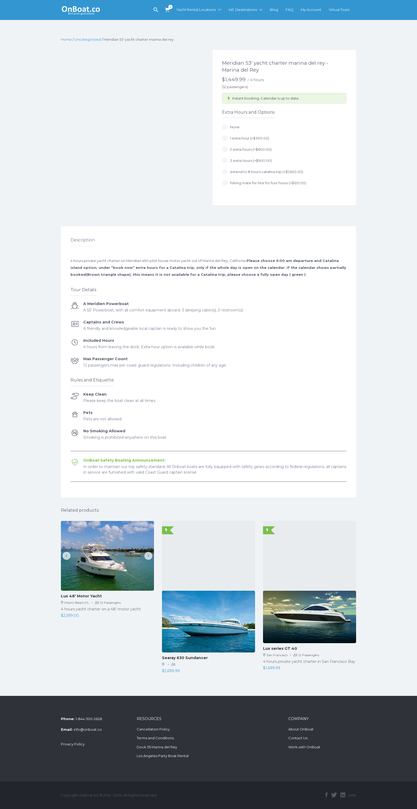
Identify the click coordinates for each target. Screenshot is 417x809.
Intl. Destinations (243, 9)
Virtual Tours (339, 9)
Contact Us (297, 738)
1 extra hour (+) (245, 138)
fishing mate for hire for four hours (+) (264, 183)
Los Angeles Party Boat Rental (163, 756)
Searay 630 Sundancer (185, 657)
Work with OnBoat (304, 747)
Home (66, 39)
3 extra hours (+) (247, 160)
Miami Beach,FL (75, 603)
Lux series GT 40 (280, 648)
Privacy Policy (73, 744)
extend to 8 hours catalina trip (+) (262, 171)
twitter (334, 795)
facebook (326, 795)
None (231, 127)
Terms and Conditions (155, 738)
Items (169, 7)
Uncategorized (87, 39)
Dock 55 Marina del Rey (157, 747)
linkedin (342, 795)
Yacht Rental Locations (196, 9)
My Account (311, 9)
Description (82, 240)
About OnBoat (301, 729)
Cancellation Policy (153, 729)
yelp (352, 795)
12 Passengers (108, 603)
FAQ (289, 9)
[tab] (82, 240)
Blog (274, 9)
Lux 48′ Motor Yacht (81, 596)
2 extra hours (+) (247, 149)
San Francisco (275, 655)
